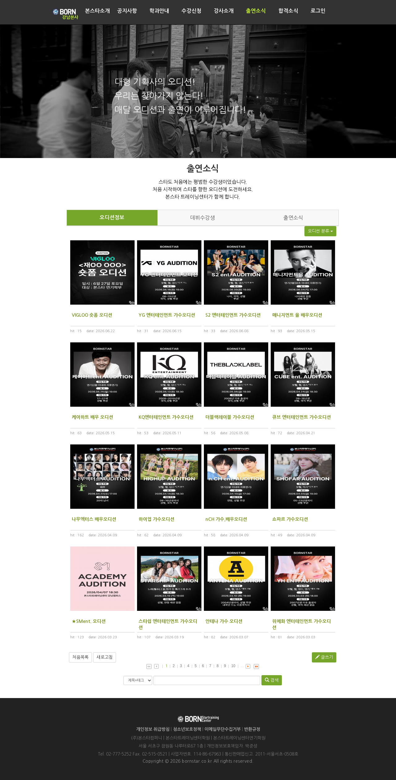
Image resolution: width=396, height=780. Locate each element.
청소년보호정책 (187, 729)
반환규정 (252, 729)
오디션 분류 (320, 231)
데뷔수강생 (202, 217)
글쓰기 (324, 657)
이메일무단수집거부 (222, 729)
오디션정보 (112, 217)
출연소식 (293, 217)
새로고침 (105, 657)
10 (233, 666)
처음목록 (80, 657)
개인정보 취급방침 (153, 729)
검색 (271, 680)
